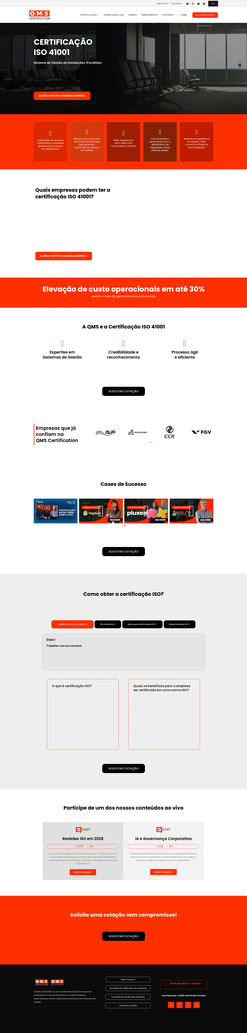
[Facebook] (187, 4)
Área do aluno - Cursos (185, 983)
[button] (213, 3)
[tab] (72, 624)
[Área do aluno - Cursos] (166, 985)
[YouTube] (198, 4)
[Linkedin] (204, 4)
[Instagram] (193, 4)
